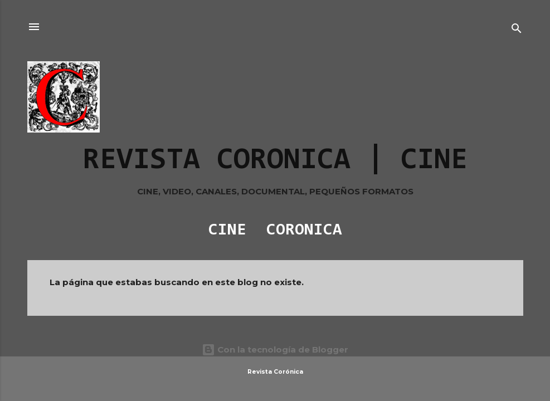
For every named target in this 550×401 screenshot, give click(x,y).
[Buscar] (516, 30)
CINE (227, 230)
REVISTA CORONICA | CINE (275, 161)
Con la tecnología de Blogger (275, 349)
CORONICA (304, 230)
